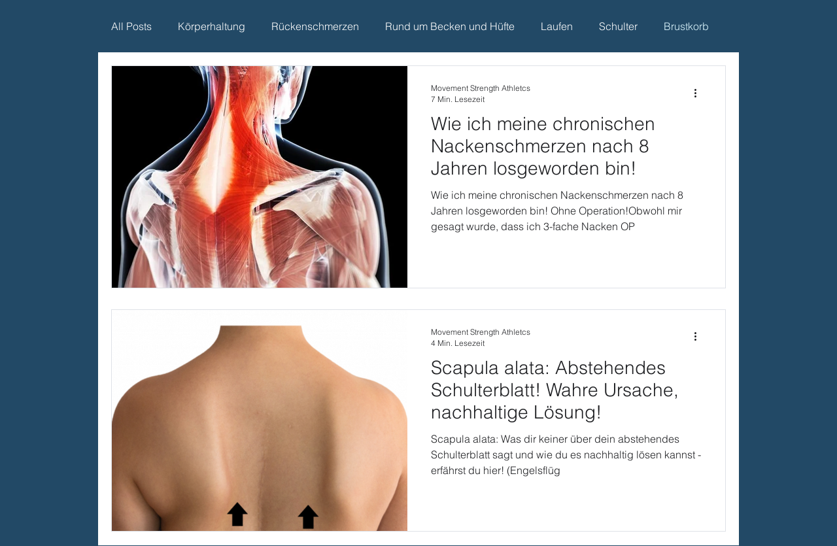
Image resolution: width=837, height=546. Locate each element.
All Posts (131, 26)
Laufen (557, 26)
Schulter (618, 26)
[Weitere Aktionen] (700, 93)
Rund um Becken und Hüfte (450, 26)
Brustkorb (686, 26)
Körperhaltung (211, 26)
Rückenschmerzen (315, 26)
